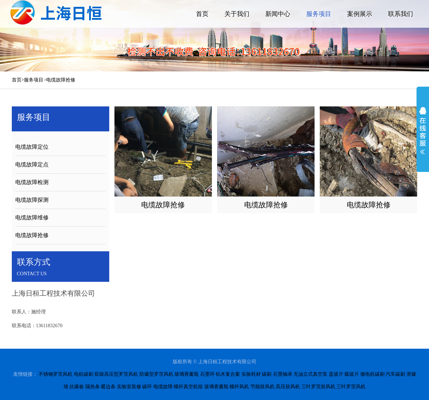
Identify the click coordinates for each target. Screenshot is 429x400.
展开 (423, 131)
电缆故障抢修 (60, 79)
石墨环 (207, 374)
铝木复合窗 (228, 374)
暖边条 (108, 386)
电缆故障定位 (32, 147)
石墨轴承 (282, 374)
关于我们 (236, 13)
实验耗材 (251, 374)
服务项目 (318, 13)
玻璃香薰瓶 (186, 374)
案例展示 (359, 13)
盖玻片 (336, 374)
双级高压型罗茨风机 (116, 374)
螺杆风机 (239, 386)
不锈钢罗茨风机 (55, 374)
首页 (202, 13)
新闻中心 (277, 13)
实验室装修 (129, 386)
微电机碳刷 (372, 374)
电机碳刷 (83, 374)
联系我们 (400, 13)
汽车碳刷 (395, 374)
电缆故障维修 (32, 217)
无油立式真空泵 (310, 374)
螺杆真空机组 (188, 386)
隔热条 (92, 386)
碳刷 (267, 374)
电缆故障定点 (32, 164)
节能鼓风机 (262, 386)
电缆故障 (163, 386)
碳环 (147, 386)
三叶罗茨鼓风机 (318, 386)
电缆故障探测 (32, 200)
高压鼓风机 (288, 386)
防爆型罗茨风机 (156, 374)
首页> (18, 79)
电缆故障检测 (32, 182)
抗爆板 (76, 386)
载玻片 (351, 374)
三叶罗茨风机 (351, 386)
